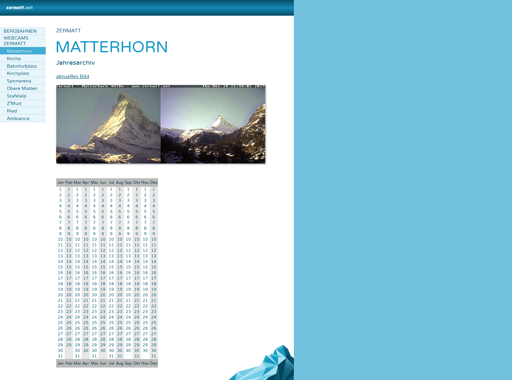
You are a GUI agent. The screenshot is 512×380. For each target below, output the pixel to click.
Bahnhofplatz (22, 66)
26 (60, 328)
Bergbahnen (20, 31)
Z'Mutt (14, 103)
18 (60, 284)
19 (60, 289)
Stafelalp (16, 96)
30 (60, 350)
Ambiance (18, 118)
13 (60, 256)
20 (60, 295)
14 (60, 261)
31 (60, 356)
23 (60, 311)
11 (60, 245)
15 (60, 267)
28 (60, 339)
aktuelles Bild (72, 76)
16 (60, 272)
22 (60, 306)
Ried (12, 111)
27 (60, 334)
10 (60, 239)
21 (60, 300)
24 (60, 317)
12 (60, 250)
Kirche (14, 58)
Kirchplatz (18, 73)
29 (60, 345)
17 (60, 278)
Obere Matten (22, 88)
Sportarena (19, 81)
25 (60, 322)
